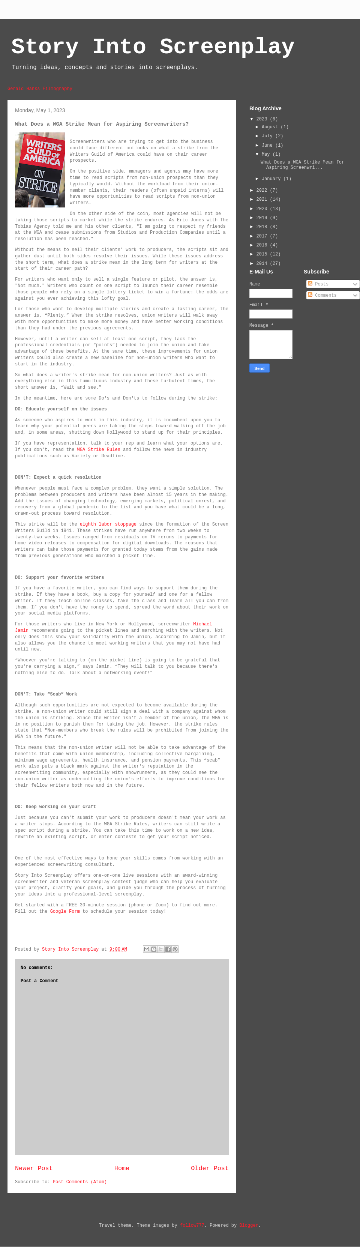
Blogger (248, 1225)
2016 (263, 245)
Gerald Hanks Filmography (40, 89)
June (268, 145)
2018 (263, 227)
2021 (263, 199)
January (273, 179)
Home (121, 1168)
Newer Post (34, 1168)
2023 (263, 119)
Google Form (65, 911)
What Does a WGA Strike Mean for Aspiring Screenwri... (302, 165)
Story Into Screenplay (153, 47)
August (271, 127)
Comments (322, 295)
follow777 (192, 1225)
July (268, 136)
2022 (263, 190)
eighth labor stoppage (108, 524)
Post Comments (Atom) (80, 1182)
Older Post (210, 1168)
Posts (318, 284)
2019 (263, 218)
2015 (263, 254)
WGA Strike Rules (98, 449)
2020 (263, 209)
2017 (263, 236)
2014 (263, 263)
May (267, 154)
